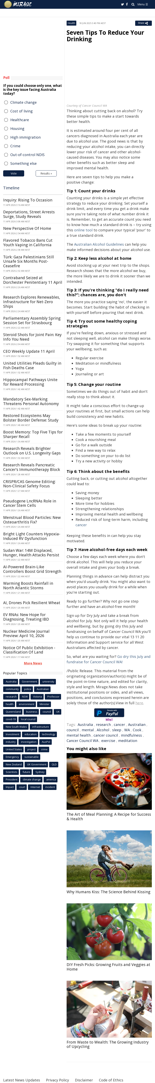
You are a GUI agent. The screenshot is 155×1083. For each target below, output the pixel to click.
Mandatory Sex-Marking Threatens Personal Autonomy (31, 401)
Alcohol (103, 729)
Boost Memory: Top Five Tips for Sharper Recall (33, 434)
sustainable (31, 757)
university (48, 681)
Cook (137, 729)
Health (71, 23)
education (31, 734)
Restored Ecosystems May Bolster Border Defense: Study (30, 418)
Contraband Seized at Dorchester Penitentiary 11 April (32, 280)
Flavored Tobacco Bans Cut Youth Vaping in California (28, 242)
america (51, 779)
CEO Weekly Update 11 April (29, 351)
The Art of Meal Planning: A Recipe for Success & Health (109, 816)
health (9, 704)
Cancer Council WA (82, 740)
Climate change (23, 102)
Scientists (11, 772)
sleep (116, 729)
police (27, 689)
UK (58, 711)
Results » (46, 173)
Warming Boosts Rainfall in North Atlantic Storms (28, 585)
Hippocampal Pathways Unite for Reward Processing (30, 382)
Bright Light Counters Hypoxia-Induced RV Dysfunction (31, 536)
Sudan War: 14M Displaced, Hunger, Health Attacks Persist (31, 553)
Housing (17, 128)
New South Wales (16, 726)
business (31, 711)
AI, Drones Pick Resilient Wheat (31, 602)
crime (44, 749)
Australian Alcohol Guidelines (99, 244)
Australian (136, 724)
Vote (14, 173)
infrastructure (40, 726)
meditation (127, 740)
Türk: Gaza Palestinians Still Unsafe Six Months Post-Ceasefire (28, 261)
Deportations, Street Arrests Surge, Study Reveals (29, 214)
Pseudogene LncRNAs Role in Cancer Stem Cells (29, 503)
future (26, 772)
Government (29, 681)
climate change (32, 779)
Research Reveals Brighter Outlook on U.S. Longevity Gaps (32, 451)
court (22, 787)
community (12, 689)
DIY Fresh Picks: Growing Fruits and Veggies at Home (108, 967)
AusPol (46, 742)
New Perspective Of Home (27, 228)
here (139, 703)
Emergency (12, 757)
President (11, 779)
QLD (54, 764)
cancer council (106, 735)
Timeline (11, 188)
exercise (108, 740)
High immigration (25, 137)
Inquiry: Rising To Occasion (27, 200)
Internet (35, 787)
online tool (83, 230)
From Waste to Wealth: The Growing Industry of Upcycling (108, 1044)
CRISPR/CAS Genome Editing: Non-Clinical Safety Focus (29, 484)
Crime (15, 146)
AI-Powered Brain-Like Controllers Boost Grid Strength (32, 569)
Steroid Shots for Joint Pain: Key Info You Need (32, 337)
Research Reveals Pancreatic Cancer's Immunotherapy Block (31, 467)
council (73, 729)
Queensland (13, 711)
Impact (10, 787)
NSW (25, 696)
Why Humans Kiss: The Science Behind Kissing (108, 891)
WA (127, 729)
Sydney (40, 772)
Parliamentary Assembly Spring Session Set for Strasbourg (31, 320)
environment (26, 704)
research (103, 724)
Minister (44, 704)
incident (50, 787)
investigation (28, 742)
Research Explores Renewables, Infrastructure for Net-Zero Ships (31, 302)
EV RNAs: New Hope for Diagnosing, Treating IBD (26, 617)
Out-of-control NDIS (27, 154)
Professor (53, 696)
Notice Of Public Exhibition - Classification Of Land (29, 650)
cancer (81, 524)
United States (14, 749)
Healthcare (19, 119)
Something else (23, 163)
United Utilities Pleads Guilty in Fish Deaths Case (32, 365)
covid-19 (11, 719)
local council (28, 719)
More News (33, 663)
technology (48, 734)
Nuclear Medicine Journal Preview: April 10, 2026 (26, 633)
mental (88, 729)
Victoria (37, 696)
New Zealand (14, 764)
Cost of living (21, 111)
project (31, 749)
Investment (12, 734)
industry (11, 742)
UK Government (36, 764)
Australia (85, 724)
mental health (79, 735)
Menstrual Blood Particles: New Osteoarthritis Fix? (32, 520)
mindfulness (131, 735)
